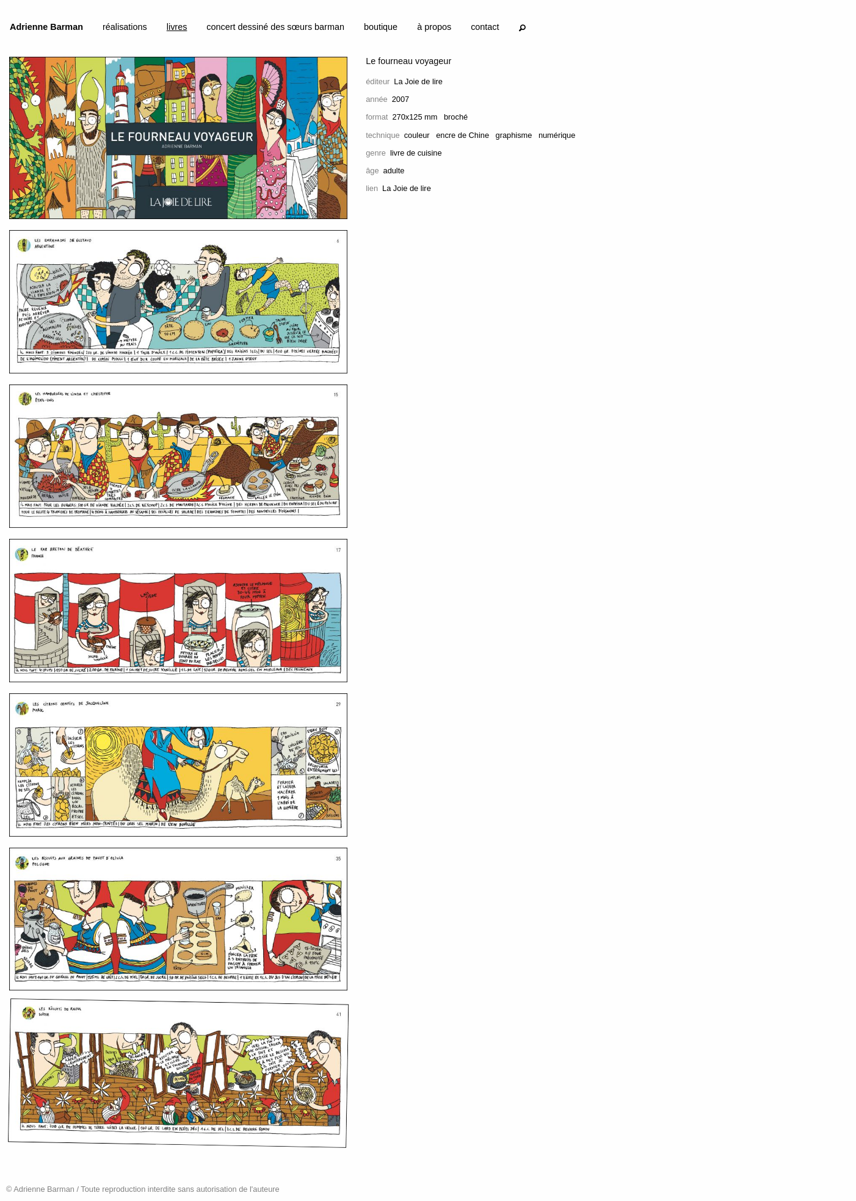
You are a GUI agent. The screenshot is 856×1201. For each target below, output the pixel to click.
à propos (434, 27)
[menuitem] (46, 29)
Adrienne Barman (46, 27)
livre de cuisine (416, 152)
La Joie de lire (418, 81)
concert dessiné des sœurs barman (275, 27)
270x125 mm (414, 116)
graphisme (514, 135)
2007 (400, 99)
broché (456, 116)
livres (177, 27)
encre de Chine (462, 135)
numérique (557, 135)
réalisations (125, 27)
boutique (380, 27)
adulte (394, 170)
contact (485, 27)
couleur (417, 135)
